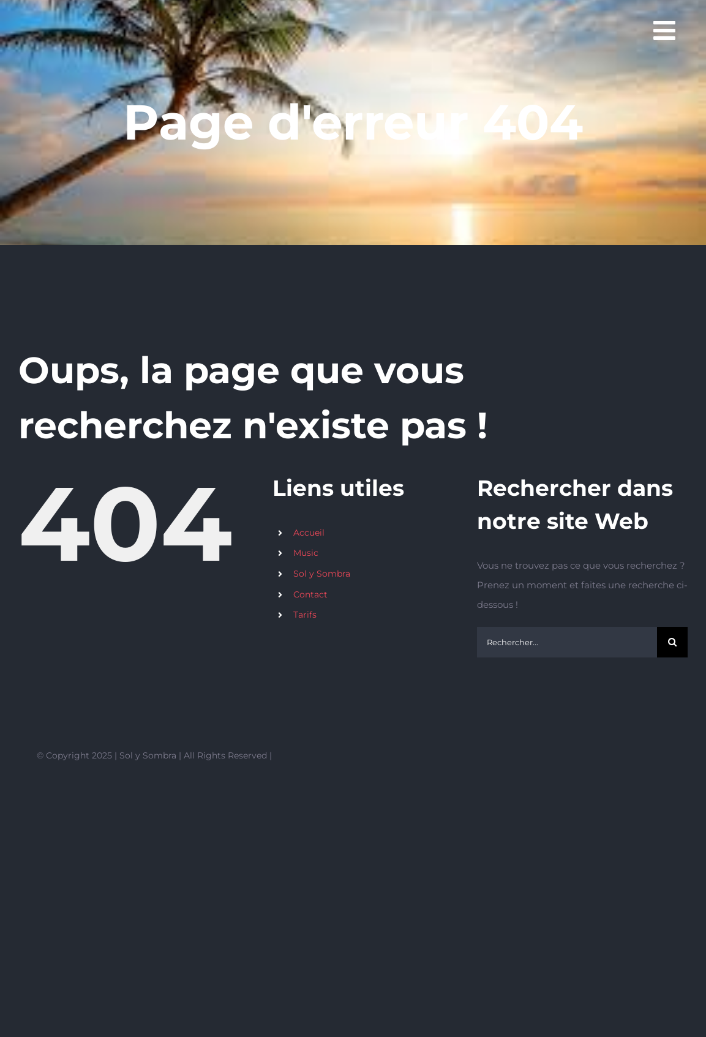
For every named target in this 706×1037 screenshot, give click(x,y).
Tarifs (305, 614)
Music (305, 552)
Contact (310, 594)
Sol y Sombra (321, 573)
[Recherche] (672, 642)
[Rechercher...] (567, 642)
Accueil (309, 532)
